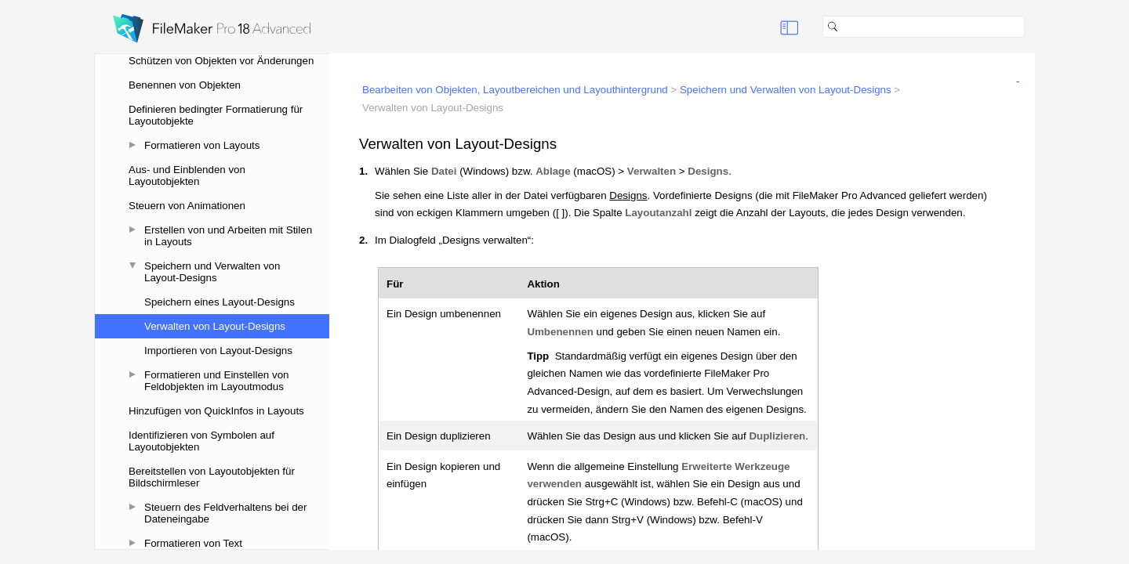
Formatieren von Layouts (202, 145)
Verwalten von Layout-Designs (214, 326)
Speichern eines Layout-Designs (219, 302)
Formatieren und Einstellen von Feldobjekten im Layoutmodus (216, 380)
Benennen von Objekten (185, 85)
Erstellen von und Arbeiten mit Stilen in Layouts (228, 236)
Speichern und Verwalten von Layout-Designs (212, 272)
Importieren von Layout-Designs (218, 350)
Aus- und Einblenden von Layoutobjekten (187, 175)
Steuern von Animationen (187, 206)
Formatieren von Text (193, 543)
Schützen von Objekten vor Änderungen (221, 61)
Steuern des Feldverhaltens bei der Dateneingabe (225, 513)
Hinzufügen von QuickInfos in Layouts (216, 411)
